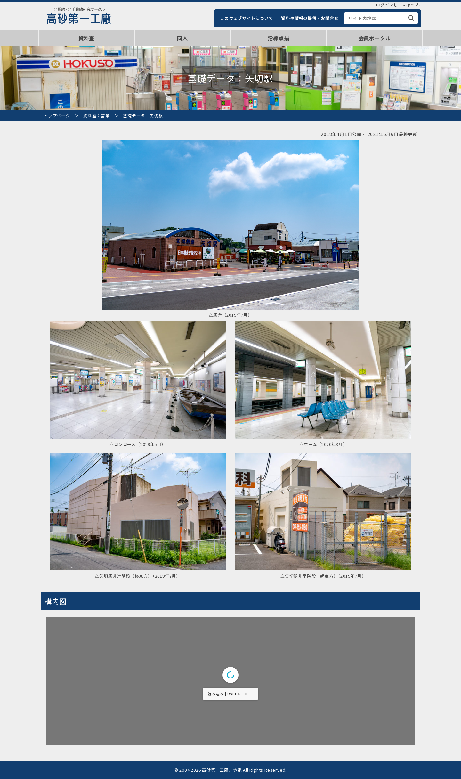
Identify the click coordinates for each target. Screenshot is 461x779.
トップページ (57, 115)
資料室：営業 (96, 115)
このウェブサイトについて (246, 18)
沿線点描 (278, 38)
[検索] (411, 18)
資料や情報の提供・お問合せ (309, 18)
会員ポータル (375, 38)
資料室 (86, 38)
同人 (182, 38)
